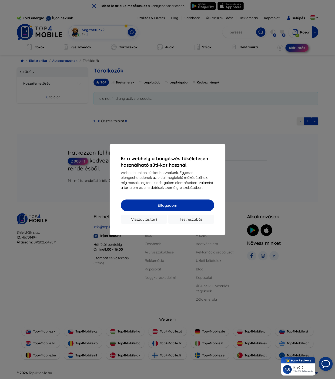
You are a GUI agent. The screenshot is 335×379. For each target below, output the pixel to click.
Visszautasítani (144, 219)
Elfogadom (167, 205)
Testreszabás (191, 219)
